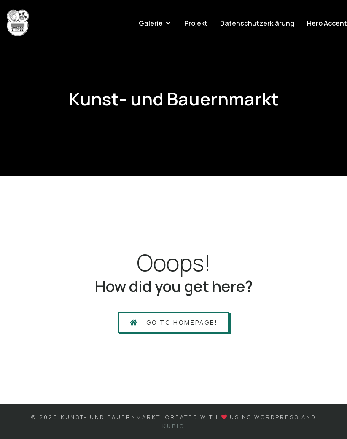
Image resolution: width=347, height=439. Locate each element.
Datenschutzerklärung (257, 23)
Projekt (195, 23)
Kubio (173, 426)
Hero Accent (327, 23)
